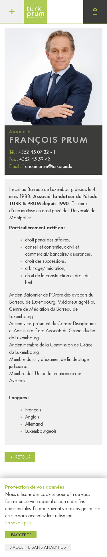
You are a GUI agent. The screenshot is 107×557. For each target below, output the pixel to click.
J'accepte (21, 534)
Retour (20, 457)
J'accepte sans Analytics (38, 547)
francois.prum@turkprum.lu (47, 166)
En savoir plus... (19, 523)
